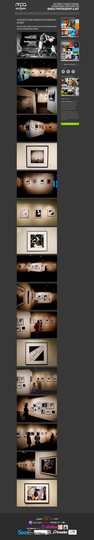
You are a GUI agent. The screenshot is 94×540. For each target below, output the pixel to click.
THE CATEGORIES (37, 13)
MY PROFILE (30, 13)
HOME (17, 13)
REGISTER (21, 13)
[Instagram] (68, 71)
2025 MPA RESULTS (45, 13)
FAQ (58, 13)
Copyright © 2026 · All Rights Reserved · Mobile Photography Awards (47, 535)
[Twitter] (73, 71)
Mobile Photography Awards (47, 6)
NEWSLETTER (53, 13)
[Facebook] (63, 71)
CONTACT (62, 13)
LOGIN (25, 13)
